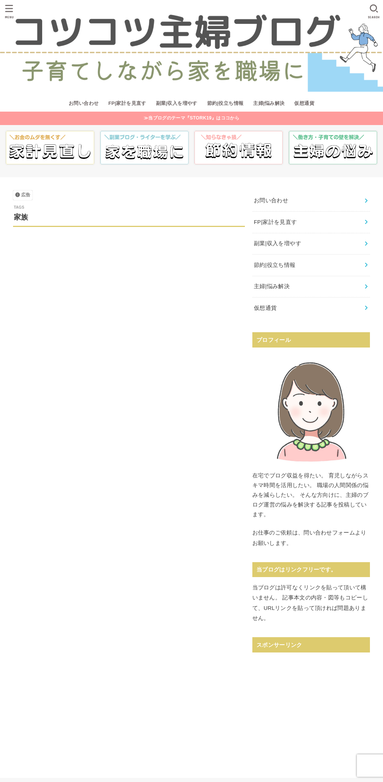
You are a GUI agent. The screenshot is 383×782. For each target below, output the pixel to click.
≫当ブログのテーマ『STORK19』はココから (191, 118)
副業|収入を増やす (176, 103)
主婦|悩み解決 (268, 103)
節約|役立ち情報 (225, 103)
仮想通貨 (304, 103)
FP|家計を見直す (127, 103)
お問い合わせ (84, 103)
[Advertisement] (311, 704)
